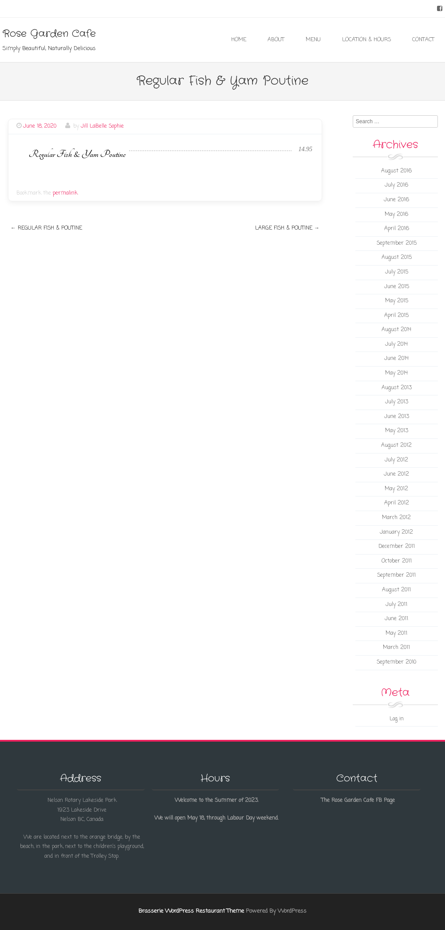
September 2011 (396, 575)
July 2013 (396, 402)
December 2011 (396, 547)
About (276, 40)
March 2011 (396, 648)
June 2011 (396, 619)
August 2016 (396, 171)
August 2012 (396, 445)
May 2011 (396, 633)
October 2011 (397, 561)
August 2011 (396, 590)
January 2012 (396, 532)
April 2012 (396, 503)
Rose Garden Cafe (49, 34)
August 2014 (396, 330)
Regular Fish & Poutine (46, 228)
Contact (423, 40)
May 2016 (396, 215)
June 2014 (396, 359)
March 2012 (396, 518)
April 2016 (396, 229)
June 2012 (396, 474)
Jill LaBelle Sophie (102, 126)
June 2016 (396, 200)
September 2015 (397, 243)
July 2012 (396, 460)
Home (238, 40)
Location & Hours (366, 40)
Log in (397, 719)
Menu (313, 40)
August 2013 (397, 388)
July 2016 (396, 185)
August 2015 (397, 258)
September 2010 (396, 662)
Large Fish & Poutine (287, 228)
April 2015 (396, 316)
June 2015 (396, 287)
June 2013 (396, 417)
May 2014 (396, 373)
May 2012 (396, 489)
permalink (65, 193)
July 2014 (396, 344)
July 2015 (396, 272)
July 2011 (396, 605)
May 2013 (396, 431)
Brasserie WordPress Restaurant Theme (191, 911)
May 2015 (396, 301)
